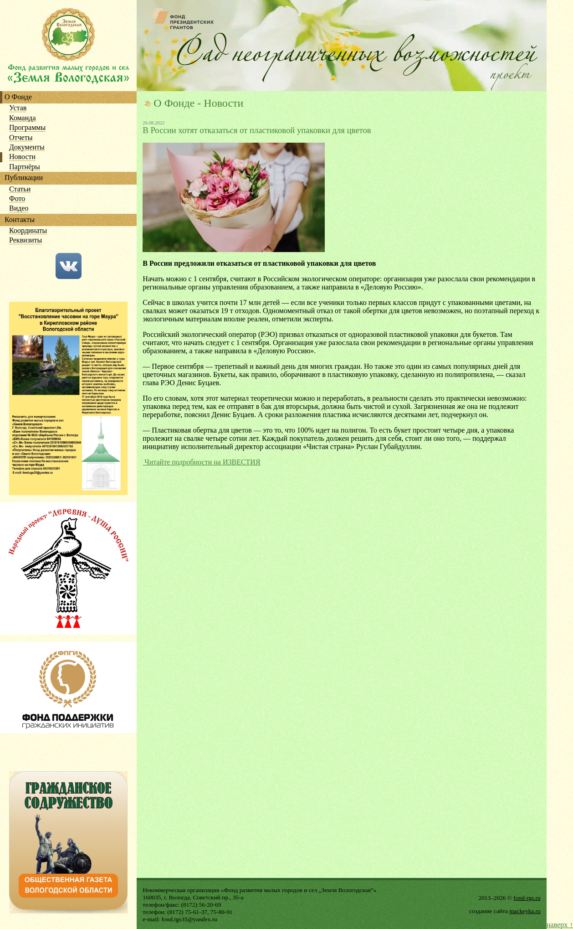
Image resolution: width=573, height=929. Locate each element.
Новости (22, 157)
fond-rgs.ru (526, 897)
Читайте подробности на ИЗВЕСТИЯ (201, 462)
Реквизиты (25, 240)
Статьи (20, 189)
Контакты (20, 220)
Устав (17, 108)
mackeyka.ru (524, 911)
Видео (18, 208)
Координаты (28, 230)
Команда (22, 118)
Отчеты (20, 137)
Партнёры (24, 167)
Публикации (24, 178)
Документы (27, 147)
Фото (17, 199)
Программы (27, 127)
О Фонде (18, 97)
